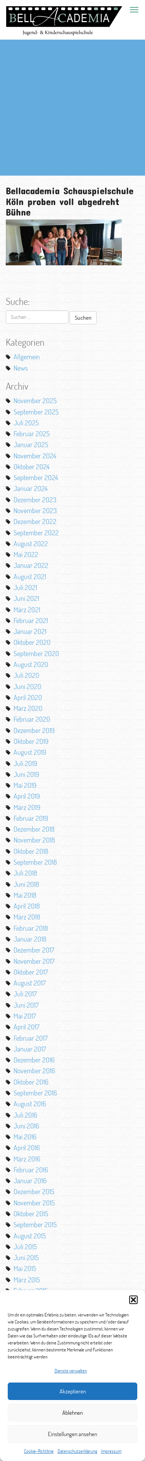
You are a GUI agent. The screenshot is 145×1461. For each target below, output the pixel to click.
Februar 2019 (31, 818)
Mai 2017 (25, 1016)
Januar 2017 (30, 1049)
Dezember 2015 (34, 1191)
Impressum (111, 1451)
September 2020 (36, 653)
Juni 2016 (26, 1125)
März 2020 (28, 708)
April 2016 (27, 1147)
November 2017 (34, 961)
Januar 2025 (31, 444)
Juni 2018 (26, 884)
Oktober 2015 (31, 1213)
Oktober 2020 (32, 642)
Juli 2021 (25, 587)
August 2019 (30, 752)
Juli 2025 (26, 422)
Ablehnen (72, 1412)
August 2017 (30, 983)
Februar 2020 (32, 719)
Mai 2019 (25, 785)
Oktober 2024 (31, 466)
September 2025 (36, 411)
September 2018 (35, 862)
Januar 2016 (30, 1180)
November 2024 (35, 455)
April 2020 (28, 697)
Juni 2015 (26, 1257)
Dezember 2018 (34, 829)
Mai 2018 (25, 895)
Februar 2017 (31, 1038)
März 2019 (27, 807)
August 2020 (31, 664)
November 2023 (35, 510)
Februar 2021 (31, 620)
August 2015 (30, 1235)
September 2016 (35, 1092)
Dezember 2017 (34, 950)
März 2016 (27, 1159)
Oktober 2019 (31, 741)
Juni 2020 (27, 686)
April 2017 (26, 1026)
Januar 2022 (31, 565)
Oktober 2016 (31, 1082)
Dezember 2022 (35, 521)
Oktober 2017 (31, 972)
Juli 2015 (25, 1246)
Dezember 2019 (34, 730)
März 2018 (27, 916)
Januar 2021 (30, 631)
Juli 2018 (25, 873)
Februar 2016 (31, 1169)
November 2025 (35, 400)
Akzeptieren (73, 1391)
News (21, 368)
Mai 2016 (25, 1136)
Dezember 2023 (35, 499)
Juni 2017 (26, 1005)
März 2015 (27, 1279)
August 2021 (30, 576)
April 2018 (27, 906)
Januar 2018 (30, 939)
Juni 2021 (26, 598)
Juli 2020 (26, 675)
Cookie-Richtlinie (39, 1451)
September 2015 (35, 1224)
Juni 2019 (26, 774)
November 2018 (34, 840)
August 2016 (30, 1103)
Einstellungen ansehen (72, 1434)
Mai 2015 (25, 1268)
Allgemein (27, 356)
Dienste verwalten (71, 1371)
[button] (133, 1300)
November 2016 (34, 1070)
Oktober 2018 (31, 851)
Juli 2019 (25, 763)
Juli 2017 (25, 993)
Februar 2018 (31, 928)
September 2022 (36, 532)
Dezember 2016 (34, 1059)
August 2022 (31, 543)
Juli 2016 (25, 1115)
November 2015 (34, 1202)
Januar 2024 (31, 488)
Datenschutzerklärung (77, 1451)
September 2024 (36, 477)
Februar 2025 (32, 433)
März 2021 (27, 609)
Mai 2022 (26, 554)
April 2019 (27, 796)
